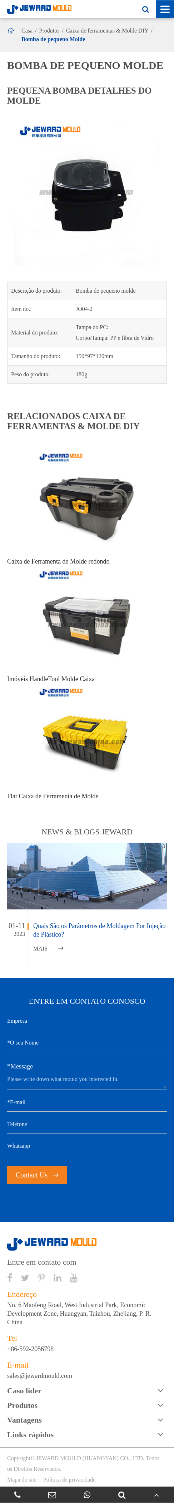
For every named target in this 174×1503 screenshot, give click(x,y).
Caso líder (24, 1390)
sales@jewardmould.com (39, 1375)
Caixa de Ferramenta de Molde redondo (58, 561)
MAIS (48, 949)
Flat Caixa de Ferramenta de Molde (52, 796)
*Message (20, 1066)
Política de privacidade (69, 1480)
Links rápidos (30, 1434)
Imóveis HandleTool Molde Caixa (51, 679)
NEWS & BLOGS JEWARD (87, 831)
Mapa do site (22, 1480)
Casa (27, 31)
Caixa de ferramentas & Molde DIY (107, 31)
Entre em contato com (41, 1262)
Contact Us (37, 1175)
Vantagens (24, 1419)
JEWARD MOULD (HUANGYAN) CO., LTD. (90, 1458)
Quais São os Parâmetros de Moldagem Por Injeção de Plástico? (99, 930)
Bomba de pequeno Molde (53, 39)
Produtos (49, 31)
